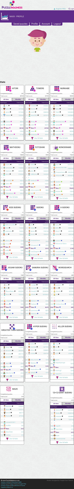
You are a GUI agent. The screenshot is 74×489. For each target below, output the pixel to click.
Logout (57, 24)
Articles (17, 485)
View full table (12, 138)
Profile (34, 24)
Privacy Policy (13, 484)
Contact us (4, 484)
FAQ (12, 485)
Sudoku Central (5, 482)
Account (46, 24)
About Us (10, 487)
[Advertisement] (37, 65)
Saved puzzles (20, 24)
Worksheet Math (16, 482)
